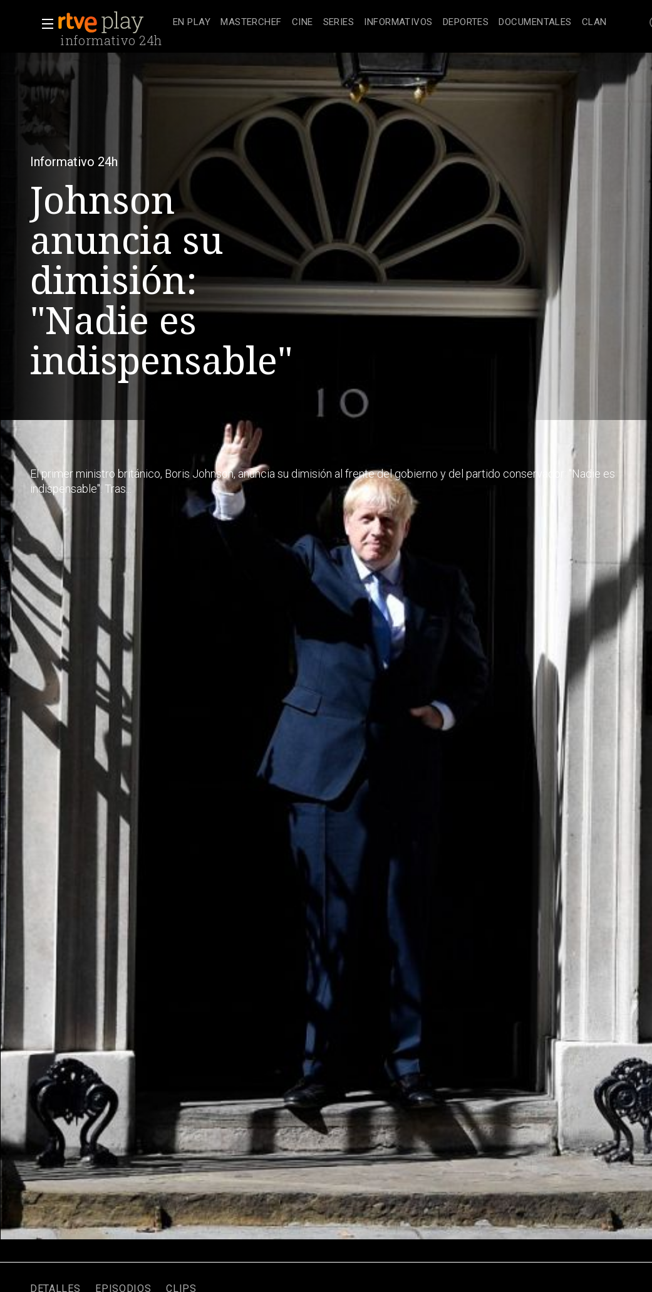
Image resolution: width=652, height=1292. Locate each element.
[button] (44, 24)
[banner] (113, 22)
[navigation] (390, 22)
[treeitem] (191, 23)
